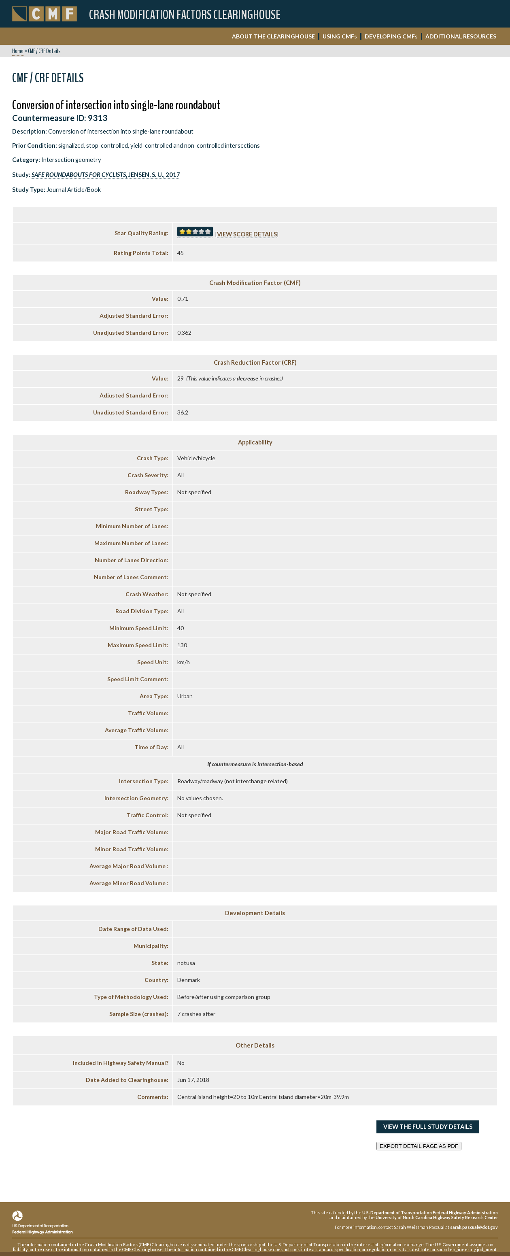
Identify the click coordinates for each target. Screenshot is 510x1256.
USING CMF (340, 36)
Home (17, 51)
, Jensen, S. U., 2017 (106, 174)
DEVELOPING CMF (391, 36)
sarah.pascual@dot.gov (474, 1227)
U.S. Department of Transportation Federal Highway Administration (430, 1212)
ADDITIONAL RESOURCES (460, 36)
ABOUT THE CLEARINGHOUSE (273, 36)
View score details (247, 234)
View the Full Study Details (427, 1126)
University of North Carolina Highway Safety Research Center (437, 1217)
